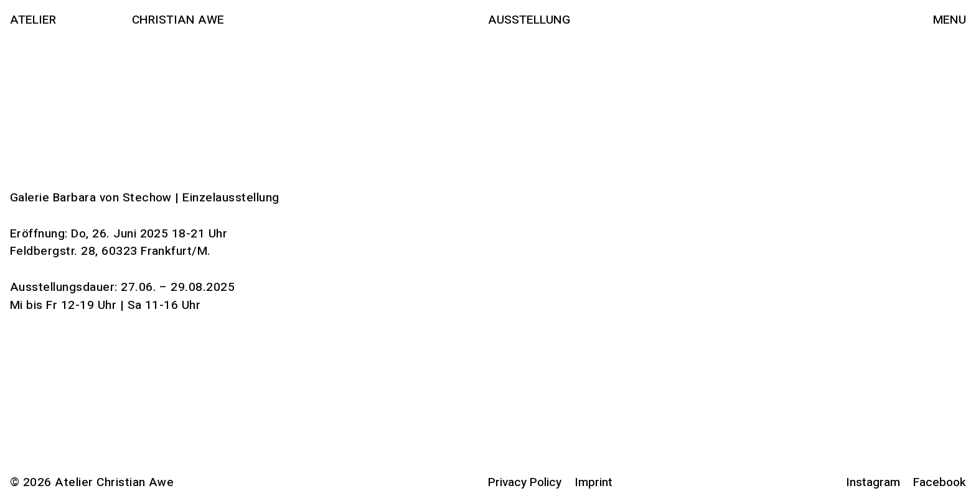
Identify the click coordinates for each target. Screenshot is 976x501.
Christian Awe (178, 20)
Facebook (939, 482)
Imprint (593, 482)
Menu (949, 20)
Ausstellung (529, 20)
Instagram (873, 482)
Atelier (33, 20)
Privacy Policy (524, 482)
